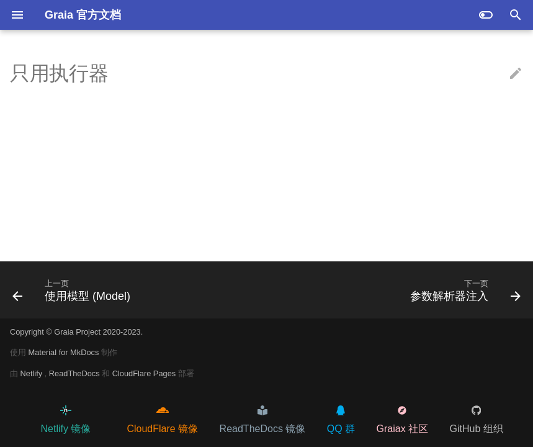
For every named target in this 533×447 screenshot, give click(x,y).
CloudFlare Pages (145, 373)
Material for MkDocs (65, 352)
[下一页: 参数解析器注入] (463, 290)
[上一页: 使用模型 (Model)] (73, 290)
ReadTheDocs (75, 373)
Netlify (32, 373)
